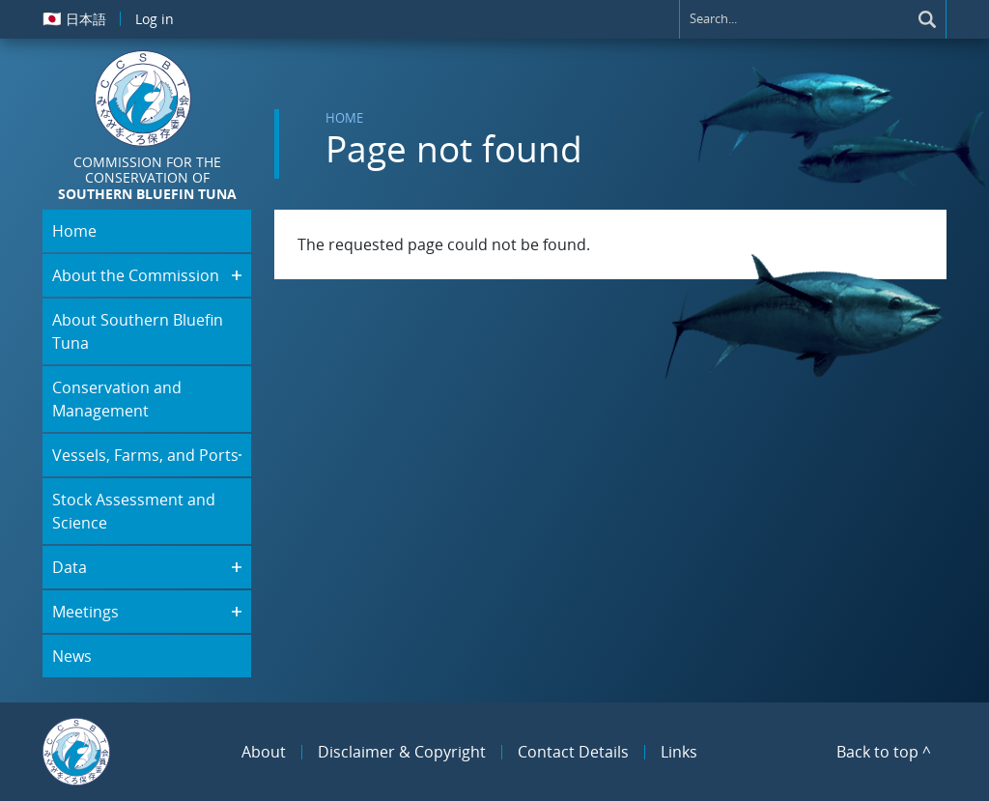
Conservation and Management (117, 399)
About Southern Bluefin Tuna (137, 331)
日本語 (74, 18)
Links (679, 751)
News (72, 656)
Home (344, 118)
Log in (154, 19)
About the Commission (135, 275)
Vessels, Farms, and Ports (145, 455)
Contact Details (573, 751)
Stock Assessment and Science (133, 511)
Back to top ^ (883, 751)
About (263, 751)
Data (69, 567)
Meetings (85, 611)
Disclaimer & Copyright (402, 751)
